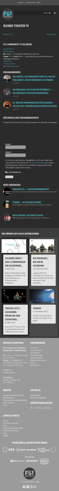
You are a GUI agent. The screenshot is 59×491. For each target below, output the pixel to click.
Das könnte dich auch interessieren (20, 233)
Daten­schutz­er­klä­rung (37, 163)
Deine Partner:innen (38, 360)
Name (8, 144)
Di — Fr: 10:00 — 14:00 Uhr (41, 408)
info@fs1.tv (20, 2)
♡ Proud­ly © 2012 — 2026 (29, 482)
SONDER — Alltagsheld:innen (27, 202)
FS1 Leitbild (35, 353)
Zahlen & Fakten (37, 358)
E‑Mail (8, 152)
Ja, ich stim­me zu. (13, 172)
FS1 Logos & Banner (10, 423)
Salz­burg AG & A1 (12, 66)
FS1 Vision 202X (36, 355)
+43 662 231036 (30, 2)
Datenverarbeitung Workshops (15, 400)
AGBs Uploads (8, 402)
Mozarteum (51, 34)
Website (7, 390)
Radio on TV (7, 34)
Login (5, 405)
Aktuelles (36, 390)
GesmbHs (34, 348)
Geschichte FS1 (36, 350)
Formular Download (10, 430)
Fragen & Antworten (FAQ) (13, 428)
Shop (5, 425)
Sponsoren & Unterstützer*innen (29, 442)
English (38, 2)
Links (5, 433)
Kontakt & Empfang (13, 342)
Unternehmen (38, 342)
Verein (33, 363)
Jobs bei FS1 (35, 365)
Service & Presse (11, 415)
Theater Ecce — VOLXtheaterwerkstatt (31, 189)
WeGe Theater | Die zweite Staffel (28, 215)
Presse (5, 421)
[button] (46, 13)
